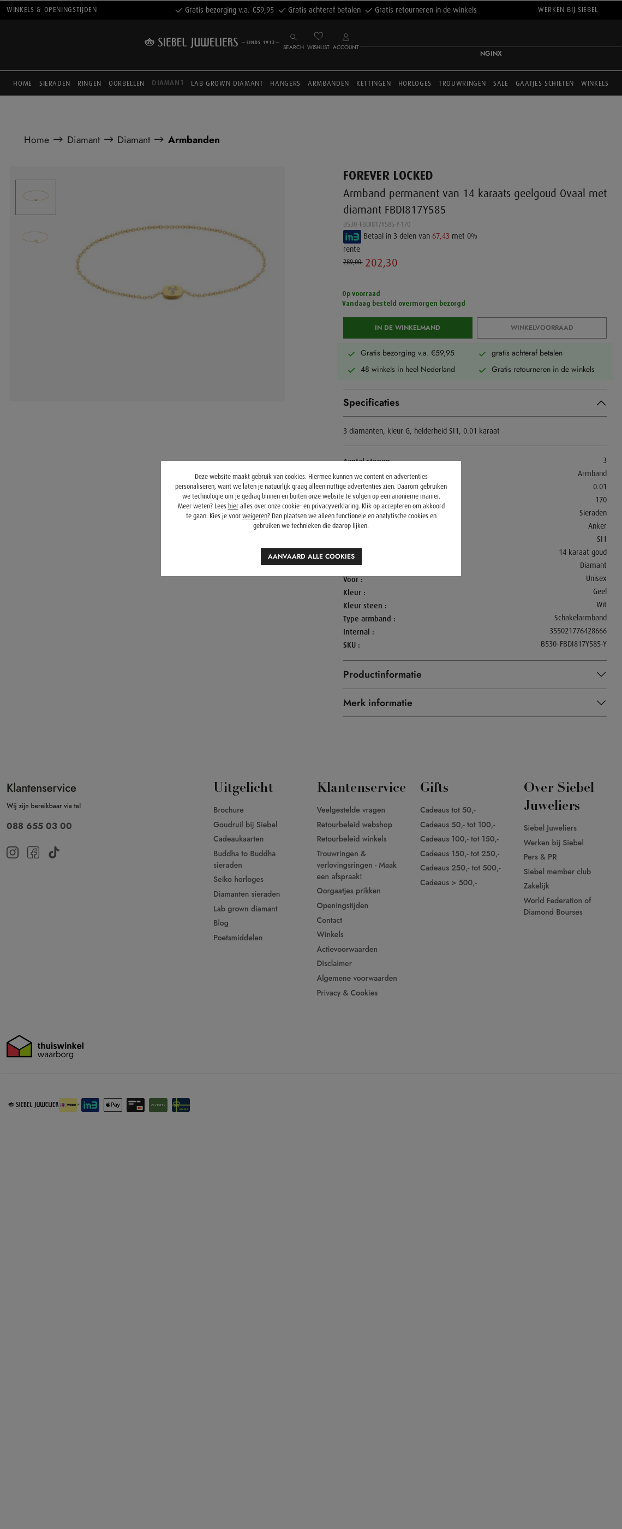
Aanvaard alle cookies (311, 556)
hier (233, 506)
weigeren (254, 516)
